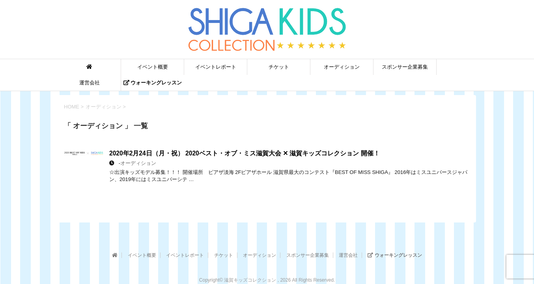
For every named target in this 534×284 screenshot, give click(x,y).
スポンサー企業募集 (405, 67)
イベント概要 (152, 67)
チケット (279, 67)
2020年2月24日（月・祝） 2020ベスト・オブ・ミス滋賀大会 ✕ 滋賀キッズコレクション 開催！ (244, 153)
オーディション (342, 67)
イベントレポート (215, 67)
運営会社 (89, 83)
